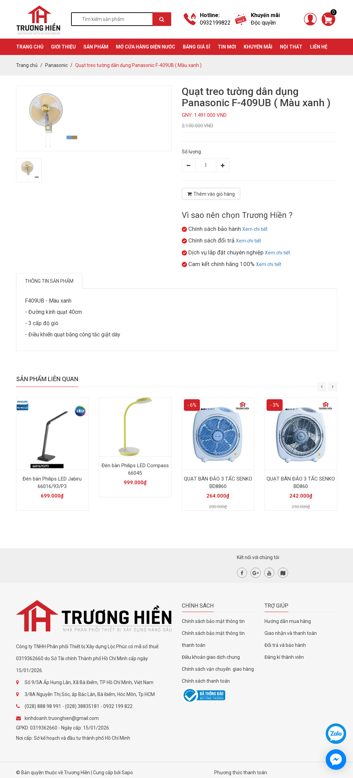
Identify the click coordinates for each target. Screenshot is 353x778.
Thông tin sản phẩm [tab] (49, 281)
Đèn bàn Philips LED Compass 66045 (135, 469)
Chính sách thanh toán (206, 681)
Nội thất (291, 47)
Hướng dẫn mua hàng (287, 621)
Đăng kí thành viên (284, 657)
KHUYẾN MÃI (258, 47)
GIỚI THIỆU (63, 47)
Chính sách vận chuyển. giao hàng (218, 669)
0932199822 (215, 22)
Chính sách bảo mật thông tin (213, 621)
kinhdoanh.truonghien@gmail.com (62, 718)
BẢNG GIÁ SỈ (196, 47)
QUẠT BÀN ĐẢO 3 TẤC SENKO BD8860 (218, 482)
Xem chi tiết (255, 229)
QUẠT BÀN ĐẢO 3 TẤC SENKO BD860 (301, 482)
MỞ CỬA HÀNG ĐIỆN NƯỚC (145, 47)
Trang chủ (27, 65)
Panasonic (56, 65)
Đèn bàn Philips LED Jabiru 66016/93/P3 (52, 482)
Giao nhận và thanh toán (290, 633)
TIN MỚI (227, 47)
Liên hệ (318, 47)
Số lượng (191, 151)
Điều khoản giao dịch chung (211, 657)
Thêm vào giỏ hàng (211, 194)
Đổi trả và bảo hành (285, 645)
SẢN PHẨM (95, 47)
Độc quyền (263, 22)
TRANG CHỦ (29, 47)
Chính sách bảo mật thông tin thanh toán (213, 639)
